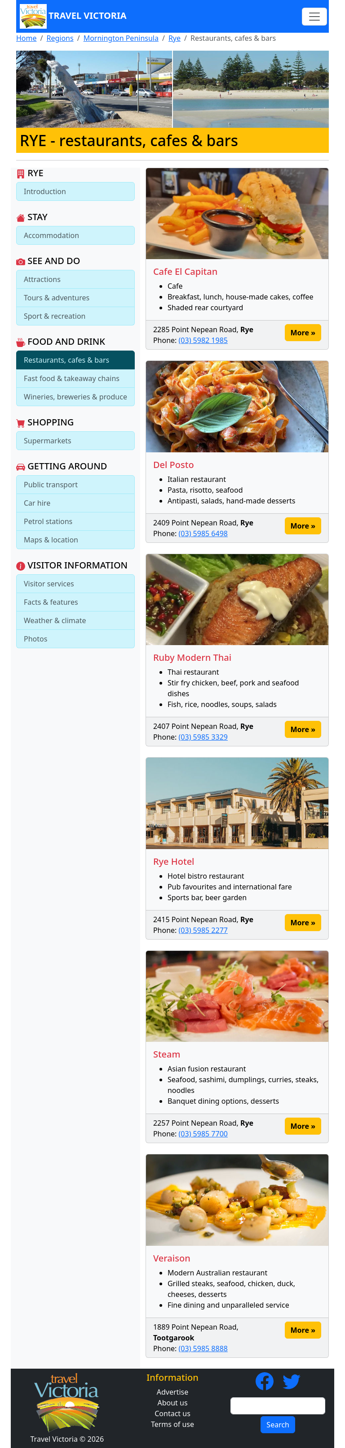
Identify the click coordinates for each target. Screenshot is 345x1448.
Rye (174, 38)
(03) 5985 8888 (203, 1348)
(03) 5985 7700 (203, 1134)
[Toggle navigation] (314, 17)
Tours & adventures (56, 298)
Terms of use (172, 1424)
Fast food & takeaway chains (71, 378)
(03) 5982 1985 (203, 340)
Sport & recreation (54, 316)
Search (277, 1425)
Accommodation (51, 235)
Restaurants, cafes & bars (66, 360)
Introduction (45, 191)
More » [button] (303, 333)
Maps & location (51, 540)
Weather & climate (55, 620)
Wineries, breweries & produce (75, 397)
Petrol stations (48, 521)
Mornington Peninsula (121, 38)
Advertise (172, 1392)
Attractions (42, 279)
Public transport (51, 485)
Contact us (172, 1413)
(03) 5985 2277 (203, 930)
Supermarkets (47, 441)
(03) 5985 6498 (203, 533)
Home (26, 38)
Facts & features (51, 602)
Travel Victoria (73, 16)
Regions (59, 38)
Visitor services (49, 584)
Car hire (37, 503)
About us (172, 1403)
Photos (35, 639)
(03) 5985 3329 (203, 737)
